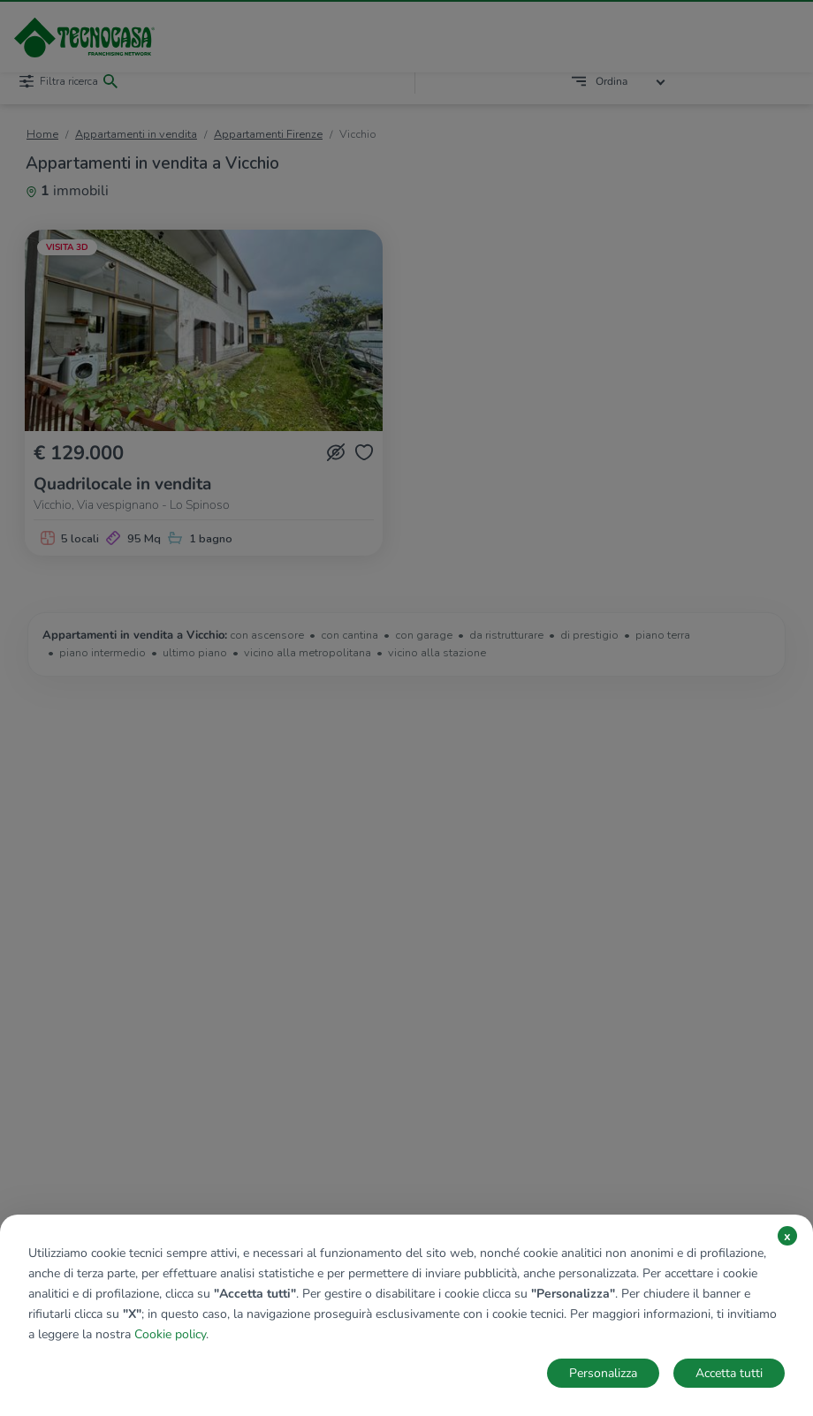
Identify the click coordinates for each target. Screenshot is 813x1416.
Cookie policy (170, 1334)
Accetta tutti (729, 1373)
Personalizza (603, 1373)
